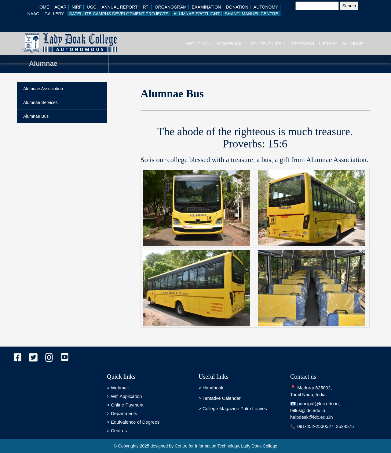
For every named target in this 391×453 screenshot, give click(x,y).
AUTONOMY (266, 7)
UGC (91, 7)
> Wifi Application (124, 396)
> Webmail (118, 387)
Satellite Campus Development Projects (119, 13)
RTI (146, 7)
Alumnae (354, 43)
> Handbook (211, 387)
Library (328, 43)
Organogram (171, 7)
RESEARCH (302, 43)
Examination (206, 7)
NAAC (33, 13)
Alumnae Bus (36, 116)
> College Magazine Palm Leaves (233, 408)
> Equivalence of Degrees (133, 422)
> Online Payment (125, 404)
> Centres (117, 430)
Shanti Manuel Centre (251, 13)
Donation (237, 7)
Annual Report (119, 7)
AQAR (60, 7)
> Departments (122, 413)
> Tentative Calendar (220, 398)
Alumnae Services (40, 102)
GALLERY (54, 13)
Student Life (268, 43)
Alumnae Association (43, 88)
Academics (231, 43)
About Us (198, 43)
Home (42, 7)
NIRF (77, 7)
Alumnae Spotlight (197, 13)
